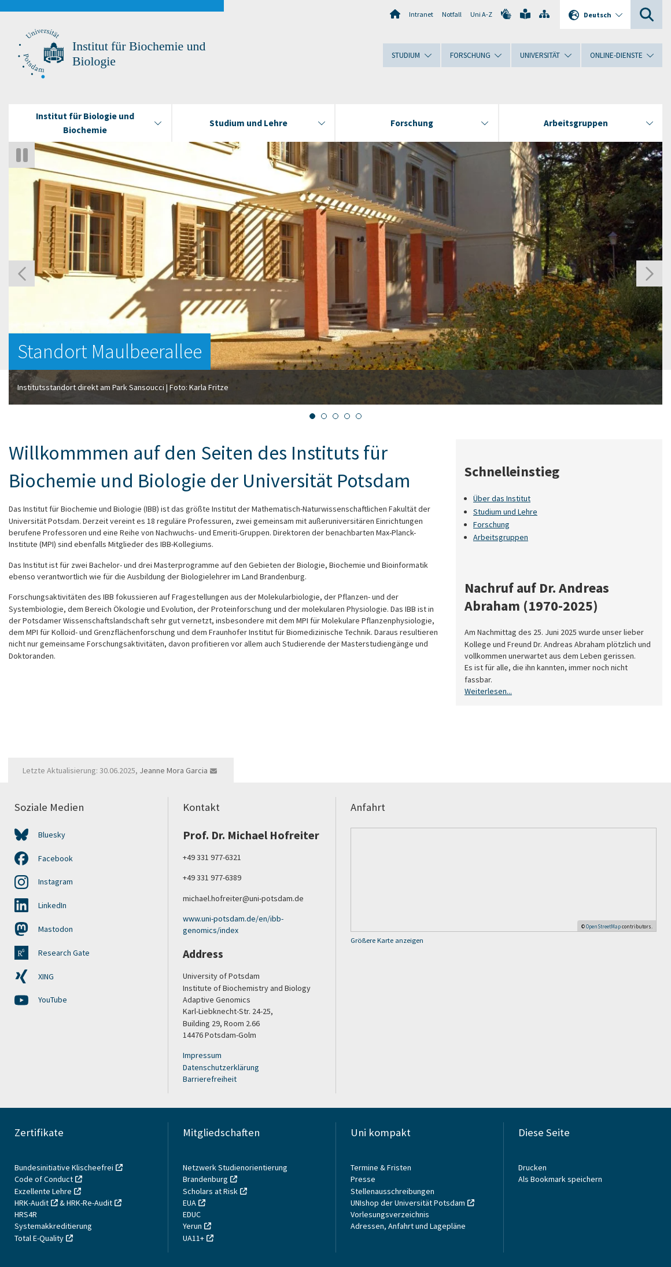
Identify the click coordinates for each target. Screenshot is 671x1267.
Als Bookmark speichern (560, 1179)
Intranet (421, 14)
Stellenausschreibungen (392, 1191)
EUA (189, 1203)
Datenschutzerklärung (221, 1067)
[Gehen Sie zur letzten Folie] (22, 273)
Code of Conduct (43, 1179)
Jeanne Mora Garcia (173, 770)
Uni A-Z (481, 14)
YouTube (52, 999)
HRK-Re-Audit (89, 1203)
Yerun (192, 1226)
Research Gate (64, 953)
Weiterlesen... (488, 691)
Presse (364, 1179)
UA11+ (193, 1238)
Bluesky (51, 834)
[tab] (312, 416)
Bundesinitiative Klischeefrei (63, 1167)
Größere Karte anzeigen (387, 940)
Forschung (491, 524)
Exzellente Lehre (43, 1191)
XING (46, 976)
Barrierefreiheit (210, 1079)
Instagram (55, 881)
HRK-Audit (31, 1203)
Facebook (55, 858)
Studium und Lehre (505, 511)
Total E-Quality (39, 1238)
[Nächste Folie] (649, 273)
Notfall (452, 14)
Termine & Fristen (382, 1167)
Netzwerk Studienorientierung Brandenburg (235, 1173)
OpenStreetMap (603, 926)
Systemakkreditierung (53, 1226)
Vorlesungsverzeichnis (391, 1214)
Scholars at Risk (210, 1191)
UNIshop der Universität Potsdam (408, 1203)
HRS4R (25, 1214)
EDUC (192, 1214)
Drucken (532, 1167)
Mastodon (55, 929)
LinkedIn (52, 905)
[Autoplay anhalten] (22, 155)
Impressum (202, 1055)
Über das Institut (501, 498)
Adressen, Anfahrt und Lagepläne (408, 1226)
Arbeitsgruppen (500, 537)
